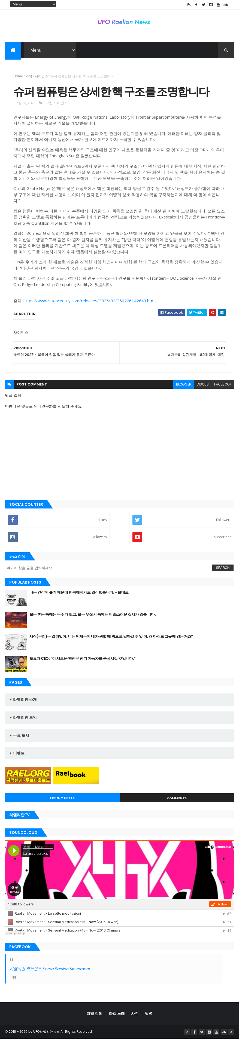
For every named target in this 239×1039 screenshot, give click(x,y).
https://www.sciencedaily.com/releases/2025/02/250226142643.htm (89, 300)
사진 (135, 1013)
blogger (183, 384)
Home (18, 76)
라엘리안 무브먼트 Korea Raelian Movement (50, 969)
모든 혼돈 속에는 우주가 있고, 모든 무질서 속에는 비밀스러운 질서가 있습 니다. (92, 614)
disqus (203, 384)
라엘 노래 (117, 1013)
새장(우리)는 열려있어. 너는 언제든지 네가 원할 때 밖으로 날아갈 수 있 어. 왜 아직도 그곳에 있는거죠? (111, 636)
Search (222, 568)
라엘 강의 (94, 1013)
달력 (149, 1013)
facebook (222, 384)
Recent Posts (62, 798)
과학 (29, 76)
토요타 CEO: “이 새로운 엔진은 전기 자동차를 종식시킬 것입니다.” (82, 658)
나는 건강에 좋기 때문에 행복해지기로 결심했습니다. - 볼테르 (79, 592)
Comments (177, 798)
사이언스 (41, 76)
